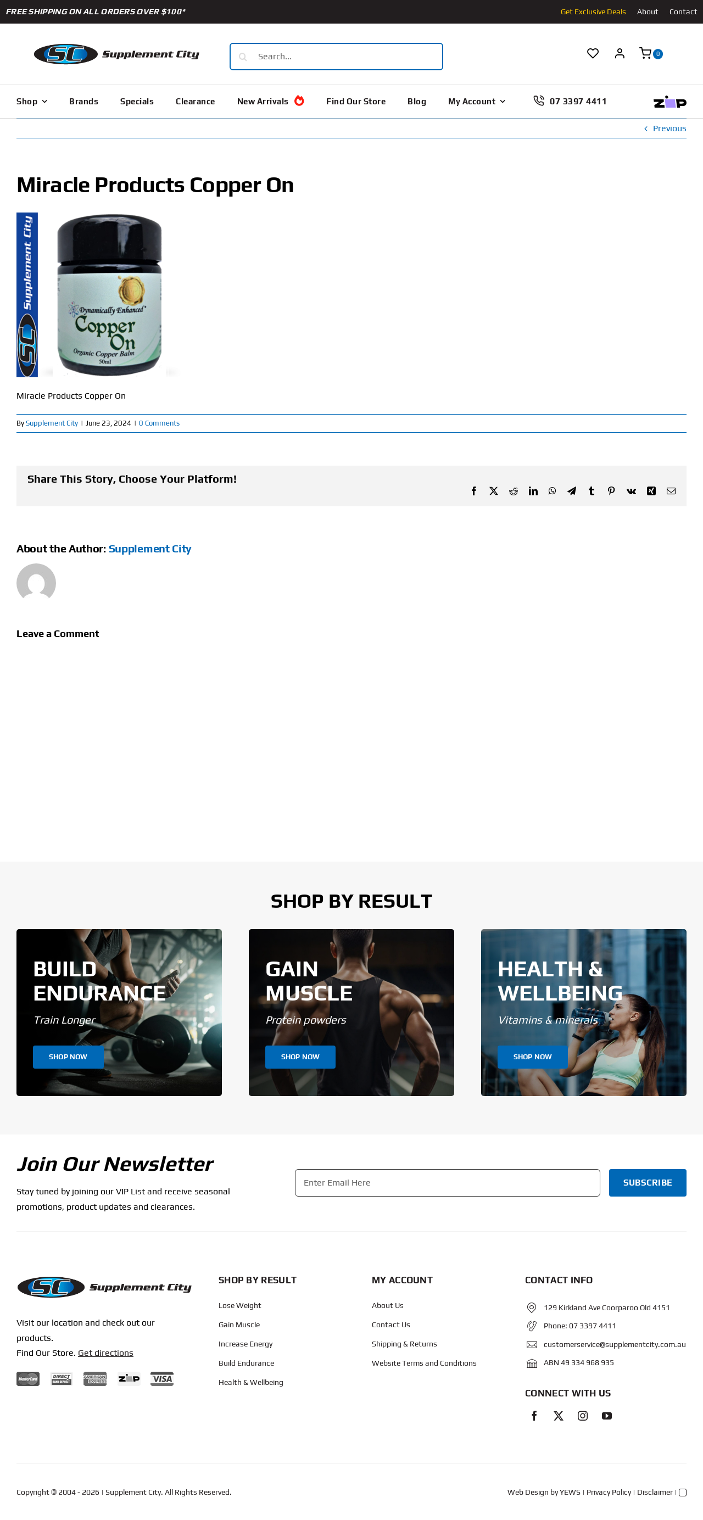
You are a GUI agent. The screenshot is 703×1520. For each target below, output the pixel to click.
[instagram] (582, 1415)
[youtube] (607, 1415)
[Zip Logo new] (670, 99)
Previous (670, 128)
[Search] (243, 56)
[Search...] (336, 56)
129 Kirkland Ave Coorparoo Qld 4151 (607, 1307)
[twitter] (558, 1415)
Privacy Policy (609, 1492)
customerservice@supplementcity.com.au (615, 1344)
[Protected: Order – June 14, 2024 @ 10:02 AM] (104, 1280)
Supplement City (52, 423)
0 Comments (159, 423)
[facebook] (534, 1415)
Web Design (528, 1492)
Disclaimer (655, 1492)
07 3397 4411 (592, 1325)
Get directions (105, 1353)
